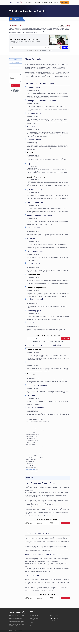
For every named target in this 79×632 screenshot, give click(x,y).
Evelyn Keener (67, 25)
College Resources (54, 615)
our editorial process (66, 26)
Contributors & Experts (34, 615)
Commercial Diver (34, 350)
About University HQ (34, 614)
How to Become (53, 614)
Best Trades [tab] (15, 67)
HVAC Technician (29, 448)
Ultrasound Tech (33, 275)
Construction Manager (36, 177)
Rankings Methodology (34, 618)
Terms (31, 625)
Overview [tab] (15, 59)
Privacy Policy (32, 624)
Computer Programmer (36, 288)
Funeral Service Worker (30, 469)
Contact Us (32, 619)
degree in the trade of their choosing (60, 586)
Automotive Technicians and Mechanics (34, 446)
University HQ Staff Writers (17, 25)
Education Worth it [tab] (15, 62)
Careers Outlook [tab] (15, 65)
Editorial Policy (33, 616)
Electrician (31, 374)
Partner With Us (33, 621)
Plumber (30, 152)
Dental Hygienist (29, 427)
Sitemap (31, 622)
